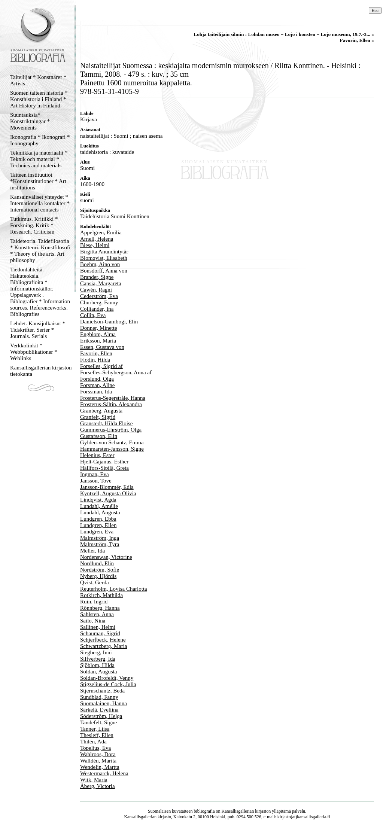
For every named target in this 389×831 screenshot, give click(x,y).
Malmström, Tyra (99, 544)
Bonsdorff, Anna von (103, 271)
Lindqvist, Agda (98, 500)
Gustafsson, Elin (98, 436)
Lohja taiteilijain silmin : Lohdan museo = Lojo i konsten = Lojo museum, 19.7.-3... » (284, 34)
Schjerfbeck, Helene (103, 640)
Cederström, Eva (99, 296)
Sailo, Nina (93, 621)
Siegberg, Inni (96, 652)
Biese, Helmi (94, 245)
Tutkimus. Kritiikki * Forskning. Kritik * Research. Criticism (34, 225)
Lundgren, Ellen (98, 525)
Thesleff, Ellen (96, 735)
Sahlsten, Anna (97, 614)
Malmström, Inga (99, 538)
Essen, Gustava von (102, 347)
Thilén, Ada (93, 742)
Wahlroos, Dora (98, 754)
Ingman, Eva (94, 474)
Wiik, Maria (93, 780)
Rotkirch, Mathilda (101, 595)
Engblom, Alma (98, 334)
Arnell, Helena (96, 239)
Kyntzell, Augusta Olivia (108, 493)
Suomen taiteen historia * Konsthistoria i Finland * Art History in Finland (38, 99)
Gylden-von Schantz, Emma (112, 442)
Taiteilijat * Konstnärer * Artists (38, 80)
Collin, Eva (93, 315)
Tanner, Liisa (94, 729)
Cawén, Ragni (96, 290)
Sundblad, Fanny (99, 697)
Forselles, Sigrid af (101, 366)
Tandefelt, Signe (98, 722)
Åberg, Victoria (97, 786)
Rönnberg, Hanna (100, 608)
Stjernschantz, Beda (102, 691)
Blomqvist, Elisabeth (103, 258)
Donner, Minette (98, 328)
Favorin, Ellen (96, 353)
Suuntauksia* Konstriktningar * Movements (30, 121)
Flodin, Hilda (95, 360)
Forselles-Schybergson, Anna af (116, 372)
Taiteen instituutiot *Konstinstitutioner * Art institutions (38, 181)
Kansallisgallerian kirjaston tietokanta (41, 371)
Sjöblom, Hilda (97, 665)
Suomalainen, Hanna (103, 703)
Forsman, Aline (97, 385)
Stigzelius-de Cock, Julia (108, 684)
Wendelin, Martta (99, 767)
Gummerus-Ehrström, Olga (111, 430)
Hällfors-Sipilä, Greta (104, 468)
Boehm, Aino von (100, 264)
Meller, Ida (92, 551)
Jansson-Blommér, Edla (107, 487)
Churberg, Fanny (99, 302)
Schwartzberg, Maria (103, 646)
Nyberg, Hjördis (98, 576)
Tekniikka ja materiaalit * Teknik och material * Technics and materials (38, 159)
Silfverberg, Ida (97, 659)
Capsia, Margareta (100, 283)
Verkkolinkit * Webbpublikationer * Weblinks (33, 352)
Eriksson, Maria (98, 341)
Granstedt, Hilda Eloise (106, 423)
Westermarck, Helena (104, 773)
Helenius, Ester (97, 455)
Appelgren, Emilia (101, 232)
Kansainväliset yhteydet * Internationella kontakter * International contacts (40, 203)
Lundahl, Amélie (99, 506)
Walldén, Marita (98, 761)
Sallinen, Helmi (97, 627)
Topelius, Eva (95, 748)
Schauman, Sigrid (100, 633)
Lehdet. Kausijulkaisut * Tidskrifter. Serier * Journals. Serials (37, 329)
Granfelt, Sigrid (97, 417)
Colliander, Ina (96, 309)
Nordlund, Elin (97, 563)
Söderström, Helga (101, 716)
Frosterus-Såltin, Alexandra (111, 404)
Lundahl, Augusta (100, 512)
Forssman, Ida (96, 392)
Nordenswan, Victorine (106, 557)
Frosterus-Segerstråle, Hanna (112, 398)
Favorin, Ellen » (357, 40)
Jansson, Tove (96, 481)
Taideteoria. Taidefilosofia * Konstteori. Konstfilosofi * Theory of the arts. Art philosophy (40, 250)
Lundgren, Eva (96, 532)
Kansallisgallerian (238, 811)
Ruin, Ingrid (93, 602)
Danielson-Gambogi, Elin (109, 322)
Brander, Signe (96, 277)
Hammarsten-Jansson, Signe (112, 449)
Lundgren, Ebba (98, 519)
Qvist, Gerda (94, 582)
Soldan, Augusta (98, 672)
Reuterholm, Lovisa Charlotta (113, 589)
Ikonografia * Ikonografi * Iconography (40, 140)
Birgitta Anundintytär (104, 252)
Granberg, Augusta (101, 411)
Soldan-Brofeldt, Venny (106, 678)
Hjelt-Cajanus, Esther (104, 462)
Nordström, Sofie (99, 570)
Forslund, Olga (97, 379)
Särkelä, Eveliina (99, 710)
